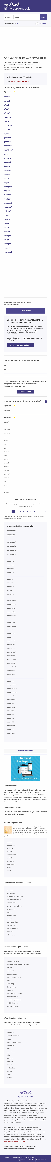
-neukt (9, 1065)
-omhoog (10, 1061)
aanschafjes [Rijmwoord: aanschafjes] (11, 612)
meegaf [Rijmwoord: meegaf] (7, 174)
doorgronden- (12, 987)
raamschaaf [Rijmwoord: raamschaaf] (11, 667)
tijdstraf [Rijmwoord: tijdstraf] (7, 211)
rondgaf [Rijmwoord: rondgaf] (7, 199)
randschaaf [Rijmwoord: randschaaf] (11, 671)
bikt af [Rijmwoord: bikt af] (6, 493)
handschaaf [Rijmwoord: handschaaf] (11, 652)
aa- (5, 365)
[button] (46, 401)
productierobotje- (13, 977)
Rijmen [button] (43, 17)
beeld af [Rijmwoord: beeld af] (7, 429)
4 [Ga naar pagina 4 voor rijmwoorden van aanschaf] (23, 511)
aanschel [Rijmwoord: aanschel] (10, 579)
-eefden (10, 1033)
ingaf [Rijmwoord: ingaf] (6, 154)
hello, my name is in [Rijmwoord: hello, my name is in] (14, 906)
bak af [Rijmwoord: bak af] (6, 422)
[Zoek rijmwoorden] (24, 17)
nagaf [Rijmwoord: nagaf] (6, 178)
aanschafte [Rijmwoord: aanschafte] (11, 554)
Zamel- (9, 990)
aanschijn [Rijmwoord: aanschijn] (10, 718)
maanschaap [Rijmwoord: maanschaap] (11, 659)
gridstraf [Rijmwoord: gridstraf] (7, 142)
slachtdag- (11, 984)
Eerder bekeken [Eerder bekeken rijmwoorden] (10, 23)
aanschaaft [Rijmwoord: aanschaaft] (11, 542)
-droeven (10, 1039)
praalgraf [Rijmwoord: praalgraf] (8, 187)
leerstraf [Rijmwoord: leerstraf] (7, 162)
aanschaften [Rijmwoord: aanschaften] (11, 615)
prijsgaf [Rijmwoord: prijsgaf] (7, 191)
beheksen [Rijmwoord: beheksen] (10, 893)
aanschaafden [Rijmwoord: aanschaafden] (12, 692)
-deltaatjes (11, 1068)
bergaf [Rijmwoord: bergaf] (6, 463)
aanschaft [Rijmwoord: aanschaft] (11, 535)
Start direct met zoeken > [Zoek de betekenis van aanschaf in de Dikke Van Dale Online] (20, 345)
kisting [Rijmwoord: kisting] (9, 932)
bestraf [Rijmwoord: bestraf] (6, 467)
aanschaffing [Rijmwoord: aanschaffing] (11, 700)
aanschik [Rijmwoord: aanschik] (10, 583)
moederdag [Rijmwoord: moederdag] (11, 845)
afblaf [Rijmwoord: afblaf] (6, 105)
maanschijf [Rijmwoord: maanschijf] (11, 663)
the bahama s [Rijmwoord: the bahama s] (12, 928)
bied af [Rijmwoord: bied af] (6, 478)
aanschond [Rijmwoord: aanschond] (11, 726)
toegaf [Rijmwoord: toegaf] (6, 223)
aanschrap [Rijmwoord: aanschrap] (11, 569)
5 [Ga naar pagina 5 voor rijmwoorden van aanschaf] (27, 511)
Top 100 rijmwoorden (25, 750)
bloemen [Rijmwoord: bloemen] (10, 861)
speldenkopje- (12, 1003)
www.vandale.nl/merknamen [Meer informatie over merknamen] (14, 1141)
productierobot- (12, 974)
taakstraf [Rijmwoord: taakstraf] (8, 207)
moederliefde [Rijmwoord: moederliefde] (12, 855)
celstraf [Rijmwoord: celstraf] (7, 121)
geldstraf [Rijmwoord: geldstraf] (7, 138)
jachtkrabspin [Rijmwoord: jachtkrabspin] (12, 922)
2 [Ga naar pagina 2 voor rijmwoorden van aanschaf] (16, 511)
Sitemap (24, 1160)
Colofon (32, 1160)
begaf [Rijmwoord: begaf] (6, 441)
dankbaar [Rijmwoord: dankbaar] (10, 864)
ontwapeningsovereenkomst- (17, 964)
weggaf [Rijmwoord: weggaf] (7, 248)
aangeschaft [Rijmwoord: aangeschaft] (11, 601)
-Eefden (10, 1045)
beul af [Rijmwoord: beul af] (6, 470)
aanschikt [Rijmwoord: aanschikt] (10, 722)
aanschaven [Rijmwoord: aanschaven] (11, 626)
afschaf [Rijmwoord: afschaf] (9, 590)
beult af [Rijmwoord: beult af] (6, 474)
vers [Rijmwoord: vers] (8, 868)
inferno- (10, 968)
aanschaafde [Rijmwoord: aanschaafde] (11, 604)
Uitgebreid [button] (42, 24)
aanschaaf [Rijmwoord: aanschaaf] (11, 531)
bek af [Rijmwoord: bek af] (6, 444)
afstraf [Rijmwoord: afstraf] (7, 113)
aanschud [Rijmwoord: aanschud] (10, 586)
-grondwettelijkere (13, 1036)
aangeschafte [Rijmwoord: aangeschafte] (12, 688)
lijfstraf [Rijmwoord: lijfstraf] (7, 166)
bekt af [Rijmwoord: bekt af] (6, 452)
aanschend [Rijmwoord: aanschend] (11, 707)
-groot (9, 1058)
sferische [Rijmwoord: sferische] (10, 919)
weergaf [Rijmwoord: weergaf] (7, 244)
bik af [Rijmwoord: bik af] (6, 489)
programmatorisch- (14, 993)
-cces (9, 1071)
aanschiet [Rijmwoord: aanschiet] (10, 714)
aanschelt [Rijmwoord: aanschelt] (10, 703)
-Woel (9, 1078)
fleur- (9, 980)
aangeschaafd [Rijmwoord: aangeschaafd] (12, 685)
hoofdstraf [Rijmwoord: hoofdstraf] (8, 150)
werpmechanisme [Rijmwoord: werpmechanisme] (13, 900)
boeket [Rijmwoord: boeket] (9, 858)
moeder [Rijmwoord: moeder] (9, 842)
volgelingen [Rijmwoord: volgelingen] (11, 925)
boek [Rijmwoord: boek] (8, 912)
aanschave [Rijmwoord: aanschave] (11, 561)
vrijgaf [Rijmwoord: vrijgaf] (6, 240)
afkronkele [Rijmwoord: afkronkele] (11, 916)
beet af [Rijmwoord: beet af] (6, 437)
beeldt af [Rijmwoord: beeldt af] (7, 433)
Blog (18, 1160)
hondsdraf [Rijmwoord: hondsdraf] (8, 146)
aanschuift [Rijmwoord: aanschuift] (11, 645)
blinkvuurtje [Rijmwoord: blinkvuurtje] (11, 909)
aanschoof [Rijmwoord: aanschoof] (10, 565)
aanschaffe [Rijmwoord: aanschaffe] (11, 550)
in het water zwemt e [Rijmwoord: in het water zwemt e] (14, 896)
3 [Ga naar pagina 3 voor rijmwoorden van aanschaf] (20, 511)
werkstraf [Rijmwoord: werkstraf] (8, 252)
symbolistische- (12, 961)
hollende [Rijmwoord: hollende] (10, 890)
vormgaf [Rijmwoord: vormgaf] (7, 236)
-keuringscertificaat (14, 1042)
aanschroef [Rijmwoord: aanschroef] (11, 641)
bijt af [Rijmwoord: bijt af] (6, 485)
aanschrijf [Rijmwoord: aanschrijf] (10, 637)
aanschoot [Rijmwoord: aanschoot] (10, 729)
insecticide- (11, 971)
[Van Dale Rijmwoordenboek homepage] (13, 5)
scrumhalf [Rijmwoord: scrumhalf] (8, 203)
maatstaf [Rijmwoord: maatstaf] (8, 170)
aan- (6, 369)
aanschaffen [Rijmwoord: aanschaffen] (11, 608)
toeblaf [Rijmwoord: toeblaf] (7, 219)
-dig (8, 1055)
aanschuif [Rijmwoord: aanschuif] (10, 572)
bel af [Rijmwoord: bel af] (6, 455)
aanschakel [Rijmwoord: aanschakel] (11, 622)
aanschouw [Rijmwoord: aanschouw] (11, 733)
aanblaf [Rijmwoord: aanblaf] (7, 97)
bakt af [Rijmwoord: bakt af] (6, 426)
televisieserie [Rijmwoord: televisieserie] (11, 935)
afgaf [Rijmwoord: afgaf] (6, 109)
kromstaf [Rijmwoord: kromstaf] (7, 158)
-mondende (11, 1052)
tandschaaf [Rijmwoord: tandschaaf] (11, 674)
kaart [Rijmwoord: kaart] (9, 871)
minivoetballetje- (13, 1006)
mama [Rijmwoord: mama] (9, 848)
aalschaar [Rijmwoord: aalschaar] (10, 681)
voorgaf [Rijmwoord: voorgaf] (7, 231)
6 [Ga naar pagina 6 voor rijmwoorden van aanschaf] (30, 511)
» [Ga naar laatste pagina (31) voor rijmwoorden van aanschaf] (45, 511)
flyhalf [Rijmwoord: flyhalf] (6, 134)
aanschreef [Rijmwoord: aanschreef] (11, 633)
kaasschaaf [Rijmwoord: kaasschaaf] (11, 656)
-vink (8, 1049)
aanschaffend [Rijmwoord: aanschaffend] (12, 696)
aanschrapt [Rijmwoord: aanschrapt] (11, 630)
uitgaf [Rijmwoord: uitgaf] (6, 227)
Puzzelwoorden (25, 311)
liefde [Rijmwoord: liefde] (9, 851)
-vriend (9, 1074)
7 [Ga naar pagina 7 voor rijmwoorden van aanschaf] (34, 511)
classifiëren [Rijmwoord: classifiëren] (11, 903)
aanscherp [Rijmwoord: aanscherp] (10, 711)
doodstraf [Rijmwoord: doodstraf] (8, 125)
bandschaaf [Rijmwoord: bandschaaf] (11, 648)
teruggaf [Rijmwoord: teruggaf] (7, 410)
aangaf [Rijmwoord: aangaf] (7, 101)
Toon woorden (25, 392)
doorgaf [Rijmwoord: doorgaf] (7, 129)
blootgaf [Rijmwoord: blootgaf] (7, 117)
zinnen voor (19, 81)
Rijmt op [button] (8, 17)
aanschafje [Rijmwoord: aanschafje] (11, 546)
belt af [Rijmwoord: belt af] (6, 459)
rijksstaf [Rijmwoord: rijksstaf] (7, 195)
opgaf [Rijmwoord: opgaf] (6, 183)
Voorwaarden (41, 1160)
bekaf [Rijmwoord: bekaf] (6, 448)
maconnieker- (12, 997)
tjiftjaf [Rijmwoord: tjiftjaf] (6, 215)
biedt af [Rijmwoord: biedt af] (7, 481)
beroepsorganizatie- (14, 1000)
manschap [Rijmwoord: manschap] (10, 594)
